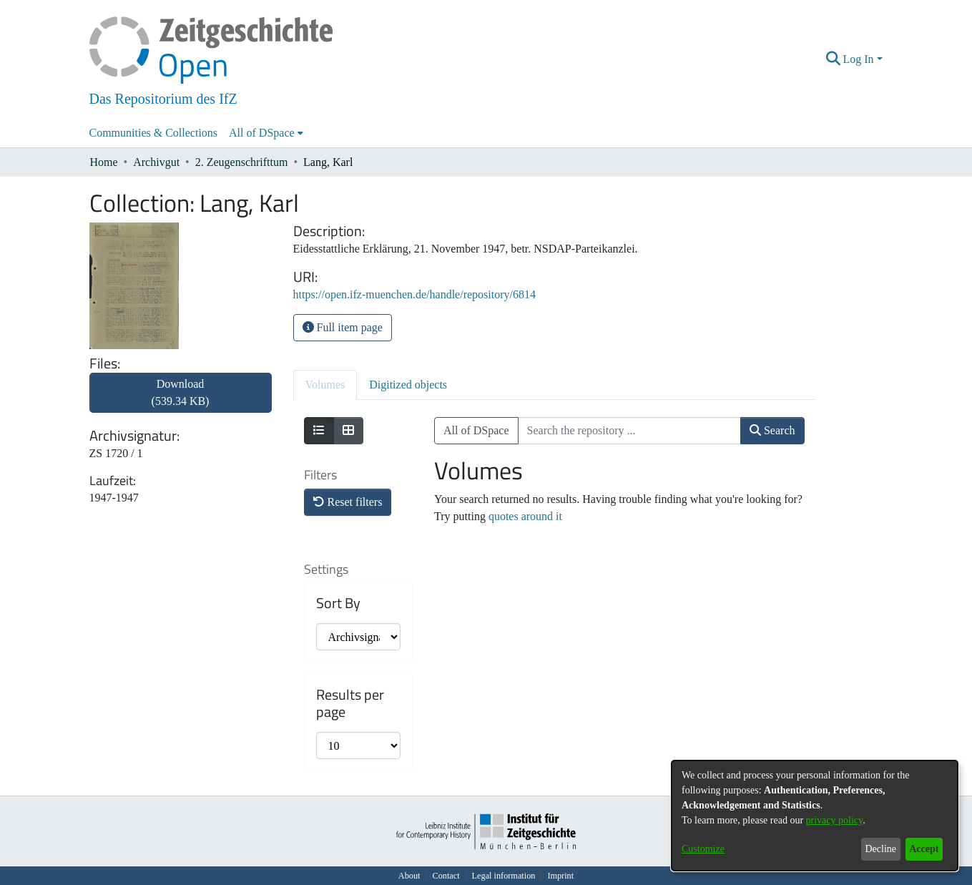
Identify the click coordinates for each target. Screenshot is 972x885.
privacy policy (834, 820)
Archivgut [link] (156, 162)
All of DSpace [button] (262, 133)
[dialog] (815, 816)
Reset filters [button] (348, 502)
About (409, 876)
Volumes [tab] (325, 384)
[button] (833, 59)
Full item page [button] (343, 327)
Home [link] (104, 162)
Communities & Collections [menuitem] (153, 133)
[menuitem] (266, 133)
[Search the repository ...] (629, 430)
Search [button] (772, 430)
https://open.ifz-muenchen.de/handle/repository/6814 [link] (414, 294)
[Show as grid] (348, 430)
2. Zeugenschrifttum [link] (241, 162)
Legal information (504, 876)
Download (181, 392)
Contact (445, 876)
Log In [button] (859, 59)
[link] (180, 401)
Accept (923, 849)
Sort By (338, 603)
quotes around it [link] (525, 516)
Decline (880, 849)
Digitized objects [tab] (408, 384)
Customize (703, 849)
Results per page (350, 703)
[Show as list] (319, 430)
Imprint (560, 876)
